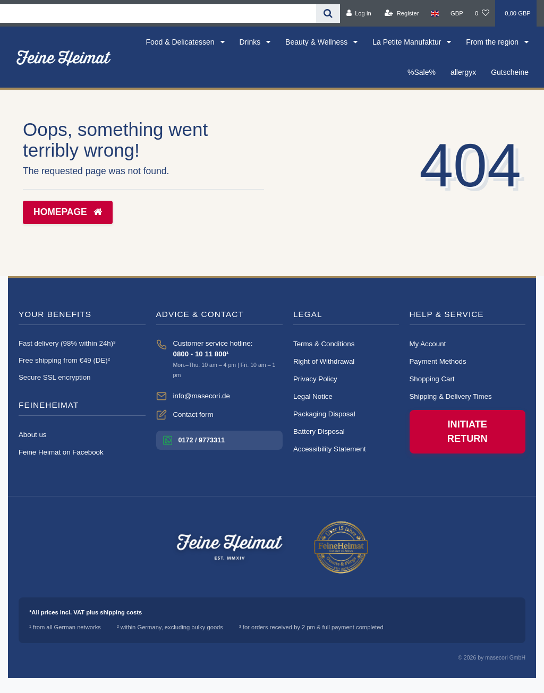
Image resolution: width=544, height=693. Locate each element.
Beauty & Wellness (317, 42)
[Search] (328, 13)
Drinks (251, 42)
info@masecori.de (201, 396)
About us (33, 435)
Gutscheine (510, 72)
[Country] (435, 13)
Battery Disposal (319, 431)
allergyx (463, 72)
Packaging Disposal (324, 414)
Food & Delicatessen (181, 42)
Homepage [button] (67, 212)
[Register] (402, 13)
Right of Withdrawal (323, 361)
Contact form (193, 414)
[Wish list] (482, 13)
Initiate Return (467, 431)
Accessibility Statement (329, 449)
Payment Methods (438, 361)
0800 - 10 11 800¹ (201, 354)
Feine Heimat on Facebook (61, 452)
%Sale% (421, 72)
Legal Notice (313, 396)
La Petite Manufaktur (407, 42)
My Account (428, 344)
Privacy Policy (315, 379)
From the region (493, 42)
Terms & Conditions (323, 344)
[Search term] (158, 13)
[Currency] (457, 13)
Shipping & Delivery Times (451, 396)
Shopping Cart (432, 379)
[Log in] (358, 13)
